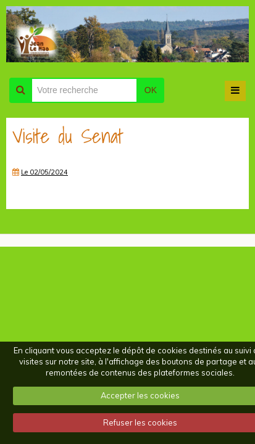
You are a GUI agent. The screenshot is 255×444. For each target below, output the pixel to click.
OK (150, 90)
